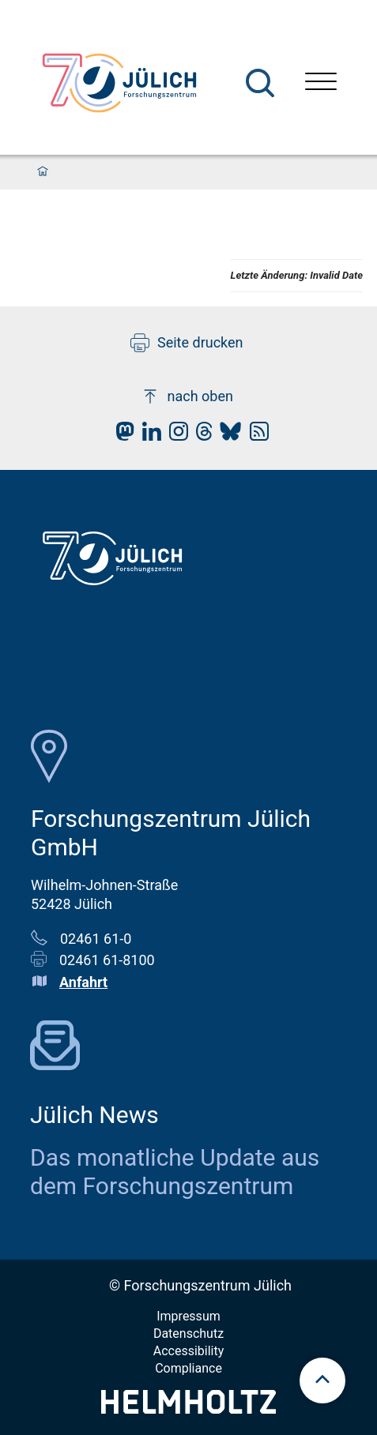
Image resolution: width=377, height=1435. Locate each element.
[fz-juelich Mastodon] (121, 435)
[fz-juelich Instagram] (174, 435)
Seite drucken (186, 342)
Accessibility (188, 1350)
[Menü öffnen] (321, 83)
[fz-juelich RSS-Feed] (255, 435)
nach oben (187, 396)
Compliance (188, 1368)
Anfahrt (83, 982)
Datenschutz (188, 1333)
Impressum (188, 1316)
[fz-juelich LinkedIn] (147, 435)
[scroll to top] (322, 1380)
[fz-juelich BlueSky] (226, 435)
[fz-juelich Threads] (200, 435)
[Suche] (260, 83)
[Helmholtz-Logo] (188, 1408)
